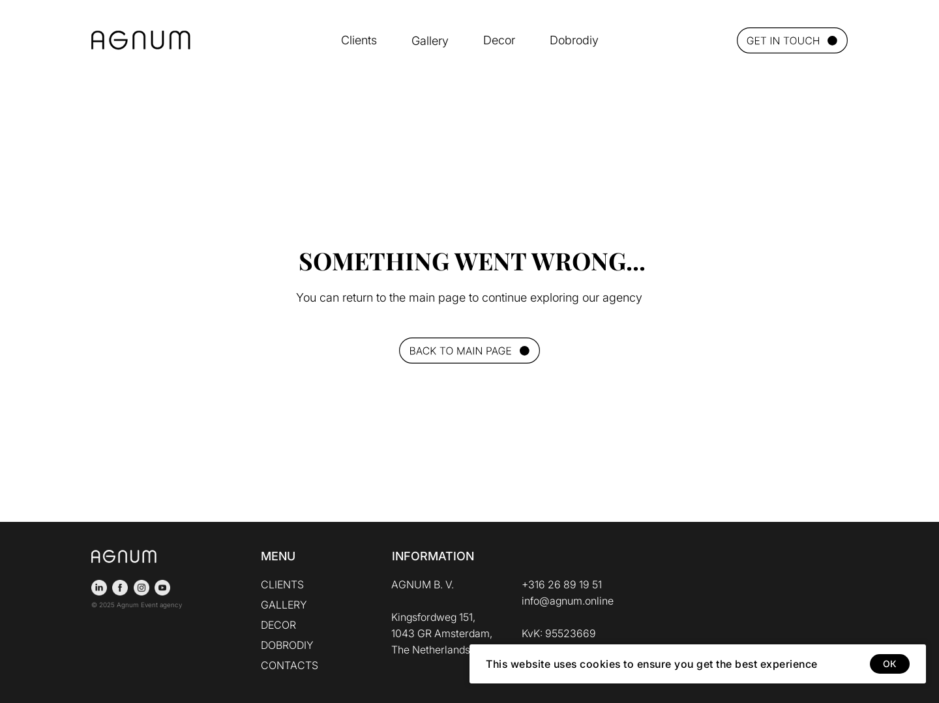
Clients (359, 40)
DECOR (278, 624)
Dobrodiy (574, 40)
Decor (499, 40)
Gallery (430, 41)
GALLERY (284, 604)
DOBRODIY (287, 645)
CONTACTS (289, 665)
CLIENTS (282, 584)
